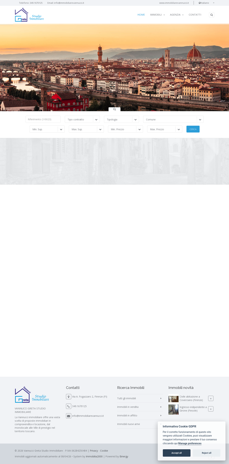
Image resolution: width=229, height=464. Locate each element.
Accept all (177, 453)
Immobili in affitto (127, 415)
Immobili (157, 14)
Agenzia (176, 14)
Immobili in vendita (127, 407)
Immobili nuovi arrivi (128, 424)
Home (141, 14)
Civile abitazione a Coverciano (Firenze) (191, 398)
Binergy (124, 456)
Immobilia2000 (94, 456)
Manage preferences (190, 443)
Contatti (195, 14)
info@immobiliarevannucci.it (69, 2)
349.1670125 (36, 2)
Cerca (193, 129)
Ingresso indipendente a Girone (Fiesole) (193, 408)
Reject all (206, 453)
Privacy (94, 450)
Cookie (104, 450)
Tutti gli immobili (126, 398)
